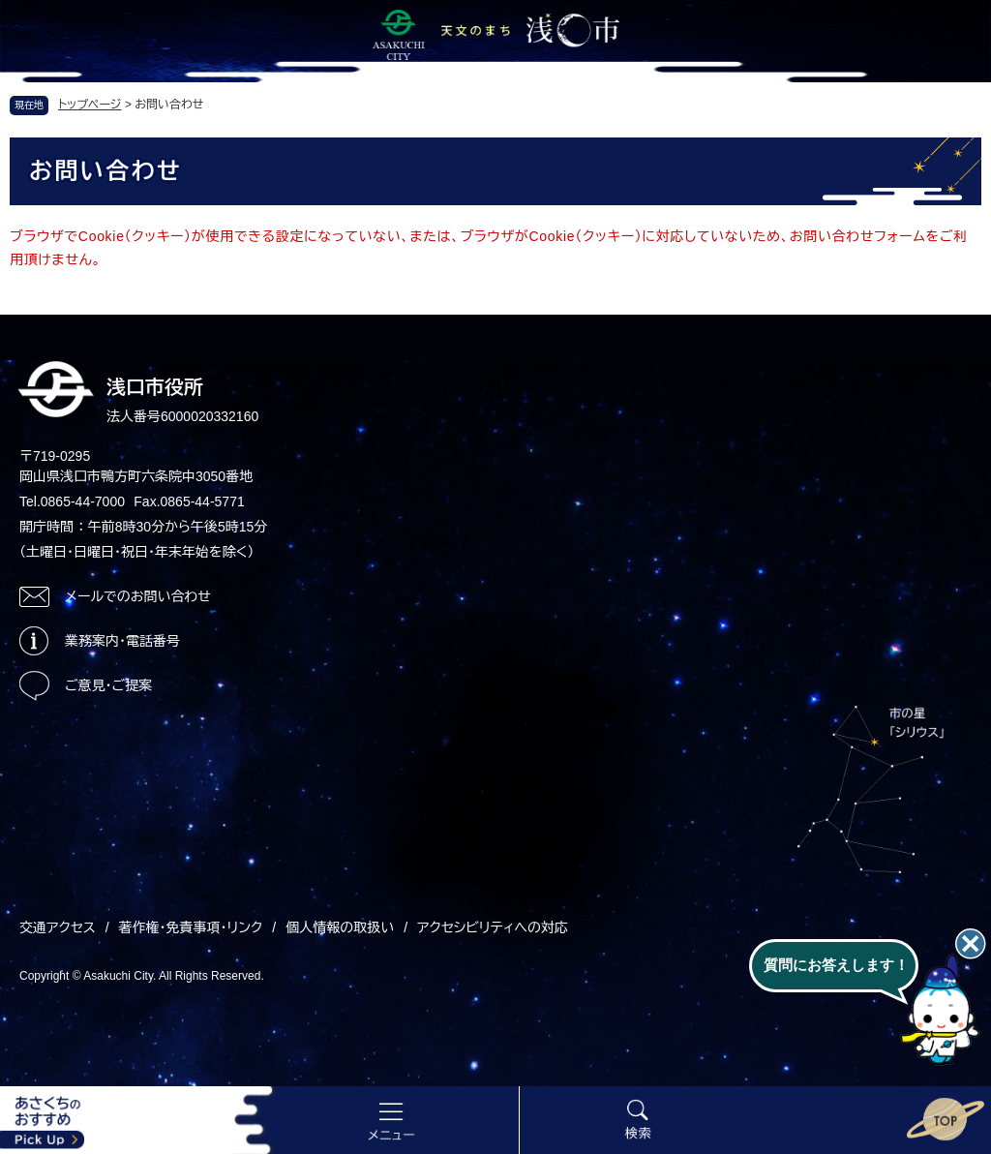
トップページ (90, 104)
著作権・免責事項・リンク (191, 927)
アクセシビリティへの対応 (492, 927)
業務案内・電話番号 (122, 641)
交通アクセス (57, 927)
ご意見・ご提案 (108, 685)
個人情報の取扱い (339, 927)
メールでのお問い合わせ (138, 596)
